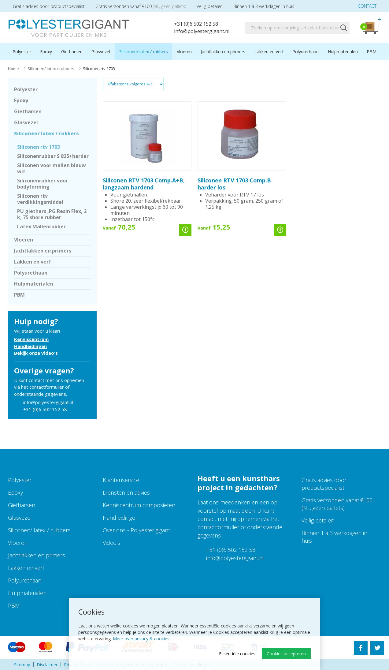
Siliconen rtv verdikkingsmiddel (40, 199)
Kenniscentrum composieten (139, 505)
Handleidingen (30, 346)
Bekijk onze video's (36, 353)
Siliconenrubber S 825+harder (53, 156)
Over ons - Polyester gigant (136, 530)
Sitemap (22, 664)
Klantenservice (121, 480)
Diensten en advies (126, 492)
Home (13, 68)
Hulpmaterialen (343, 51)
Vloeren (184, 51)
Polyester (22, 51)
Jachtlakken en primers (223, 51)
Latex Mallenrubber (41, 226)
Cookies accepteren (286, 654)
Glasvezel (100, 51)
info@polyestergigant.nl (197, 31)
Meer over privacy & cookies (141, 639)
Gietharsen (72, 51)
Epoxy (46, 51)
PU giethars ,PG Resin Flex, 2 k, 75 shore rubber (52, 214)
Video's (111, 542)
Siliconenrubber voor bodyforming (42, 183)
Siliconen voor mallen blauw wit (51, 168)
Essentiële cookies (237, 654)
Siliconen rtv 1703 (38, 147)
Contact (362, 6)
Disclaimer (47, 664)
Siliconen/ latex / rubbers (143, 51)
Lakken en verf (268, 51)
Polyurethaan (305, 51)
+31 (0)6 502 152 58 (192, 24)
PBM (371, 51)
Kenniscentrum (31, 339)
